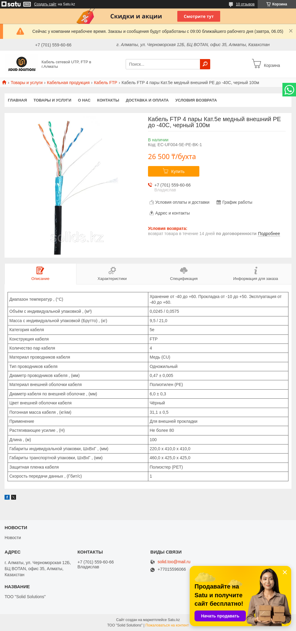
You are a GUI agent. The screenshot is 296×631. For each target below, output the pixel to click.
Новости (13, 537)
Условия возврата (196, 100)
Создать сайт (45, 4)
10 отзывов (245, 4)
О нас (84, 100)
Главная (17, 100)
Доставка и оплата (147, 100)
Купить (178, 171)
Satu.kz (174, 620)
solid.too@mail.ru (174, 562)
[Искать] (205, 64)
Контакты (108, 100)
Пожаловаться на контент (167, 625)
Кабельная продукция (68, 82)
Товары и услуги (27, 82)
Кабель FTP (105, 82)
